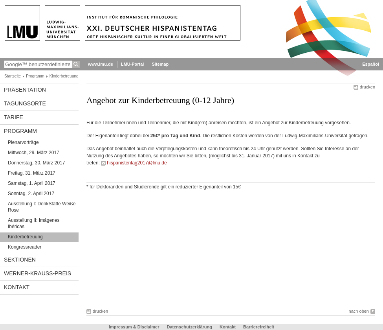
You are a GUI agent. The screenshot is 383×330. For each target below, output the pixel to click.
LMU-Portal (132, 64)
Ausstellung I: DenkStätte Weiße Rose (42, 207)
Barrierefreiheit (258, 326)
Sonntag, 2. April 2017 (31, 193)
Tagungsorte (25, 103)
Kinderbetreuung (25, 237)
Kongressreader (24, 247)
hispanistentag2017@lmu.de (137, 163)
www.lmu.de (100, 64)
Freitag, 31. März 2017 (31, 173)
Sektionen (20, 259)
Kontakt (16, 287)
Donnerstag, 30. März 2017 (36, 163)
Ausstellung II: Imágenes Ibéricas (33, 223)
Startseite (12, 76)
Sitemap (160, 64)
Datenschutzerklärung (189, 326)
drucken (367, 87)
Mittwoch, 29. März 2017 (33, 152)
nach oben (359, 311)
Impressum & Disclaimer (134, 326)
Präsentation (25, 90)
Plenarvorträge (23, 142)
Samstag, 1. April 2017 (31, 183)
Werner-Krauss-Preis (37, 273)
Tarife (13, 117)
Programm (35, 76)
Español (370, 64)
